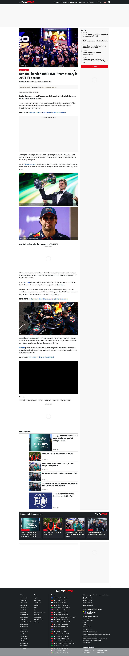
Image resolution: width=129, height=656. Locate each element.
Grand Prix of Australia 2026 (59, 598)
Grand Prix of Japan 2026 (59, 602)
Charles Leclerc (24, 600)
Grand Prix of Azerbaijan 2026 (60, 636)
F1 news (94, 66)
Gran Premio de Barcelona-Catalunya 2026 (63, 617)
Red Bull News (24, 70)
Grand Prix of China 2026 (59, 600)
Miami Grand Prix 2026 (58, 610)
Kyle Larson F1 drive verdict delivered (41, 357)
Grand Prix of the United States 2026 (62, 641)
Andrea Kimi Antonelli (25, 622)
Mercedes (48, 400)
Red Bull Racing (38, 619)
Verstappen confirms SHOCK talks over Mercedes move (47, 112)
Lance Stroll (23, 633)
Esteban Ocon (23, 629)
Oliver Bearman (24, 626)
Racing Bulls (37, 617)
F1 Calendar (74, 2)
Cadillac (36, 605)
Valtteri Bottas (23, 645)
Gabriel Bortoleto (24, 641)
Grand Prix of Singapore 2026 (60, 638)
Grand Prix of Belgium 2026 (59, 624)
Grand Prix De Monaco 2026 (59, 614)
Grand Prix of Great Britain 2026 (60, 622)
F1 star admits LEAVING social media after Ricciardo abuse (48, 299)
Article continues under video (48, 117)
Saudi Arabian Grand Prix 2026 (60, 607)
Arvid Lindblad (23, 638)
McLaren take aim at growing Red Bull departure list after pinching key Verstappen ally (95, 60)
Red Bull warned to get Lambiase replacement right (92, 53)
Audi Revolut (37, 602)
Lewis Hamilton (24, 598)
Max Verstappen (30, 164)
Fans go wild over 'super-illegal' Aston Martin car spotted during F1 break (95, 35)
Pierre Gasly (23, 610)
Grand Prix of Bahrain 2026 (59, 605)
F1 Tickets (99, 2)
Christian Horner (65, 400)
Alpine (36, 598)
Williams (22, 348)
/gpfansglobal (87, 598)
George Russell (24, 624)
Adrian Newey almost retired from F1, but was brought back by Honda (94, 46)
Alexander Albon (24, 617)
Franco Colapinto (24, 607)
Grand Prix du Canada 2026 (59, 612)
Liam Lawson (23, 636)
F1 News (56, 2)
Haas (35, 610)
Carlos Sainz (23, 619)
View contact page (87, 642)
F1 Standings (64, 2)
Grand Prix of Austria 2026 (59, 619)
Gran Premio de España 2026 (60, 633)
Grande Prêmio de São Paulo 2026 (61, 645)
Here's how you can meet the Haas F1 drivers (95, 41)
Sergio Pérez (23, 648)
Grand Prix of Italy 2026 (58, 631)
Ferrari (62, 285)
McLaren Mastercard (39, 612)
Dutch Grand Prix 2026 (58, 629)
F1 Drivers (82, 2)
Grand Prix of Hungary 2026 (59, 626)
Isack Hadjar (23, 612)
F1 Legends (90, 2)
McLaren (27, 282)
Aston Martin (37, 600)
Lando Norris (23, 602)
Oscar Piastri (23, 605)
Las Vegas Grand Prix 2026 (59, 648)
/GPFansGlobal (88, 605)
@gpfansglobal (87, 600)
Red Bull (22, 400)
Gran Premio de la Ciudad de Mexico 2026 (63, 643)
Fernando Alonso (24, 631)
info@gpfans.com (87, 629)
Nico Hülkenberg (24, 643)
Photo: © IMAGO (24, 65)
